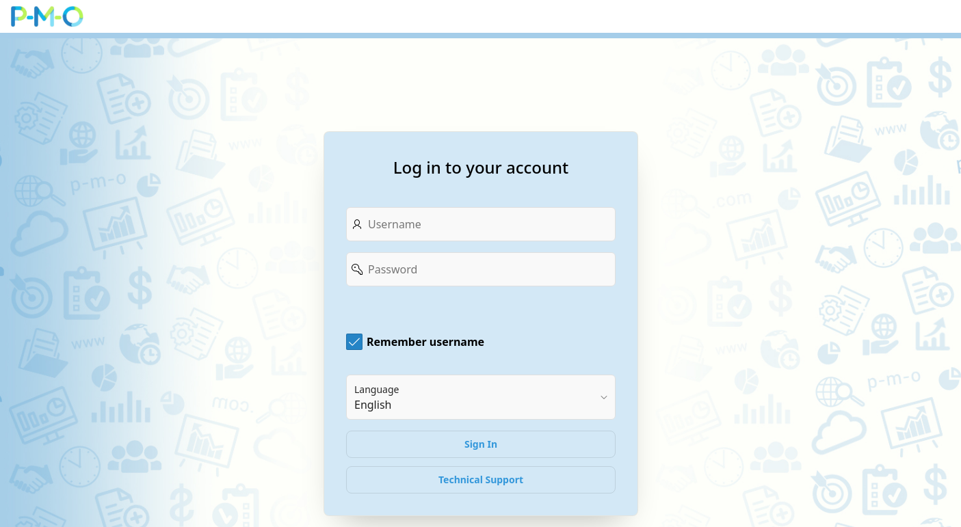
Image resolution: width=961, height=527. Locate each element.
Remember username (425, 341)
